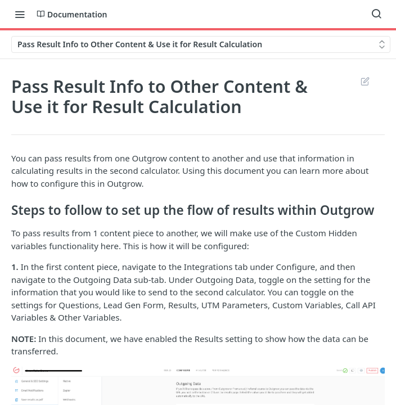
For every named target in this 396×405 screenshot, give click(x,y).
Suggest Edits (364, 81)
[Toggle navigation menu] (19, 14)
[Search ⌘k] (376, 14)
